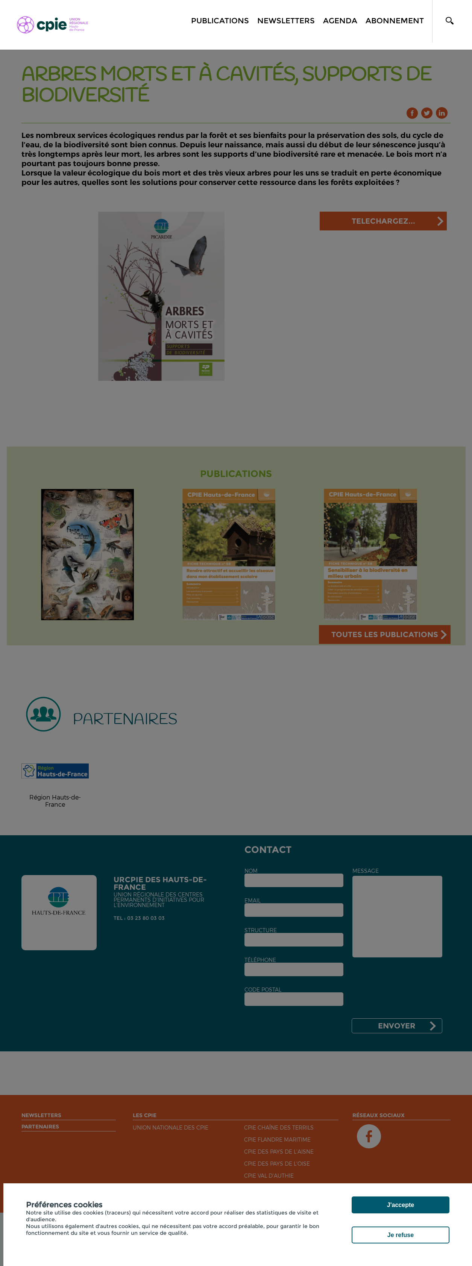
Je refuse (400, 1235)
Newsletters (286, 20)
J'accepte (400, 1205)
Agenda (340, 20)
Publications (220, 20)
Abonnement (395, 20)
